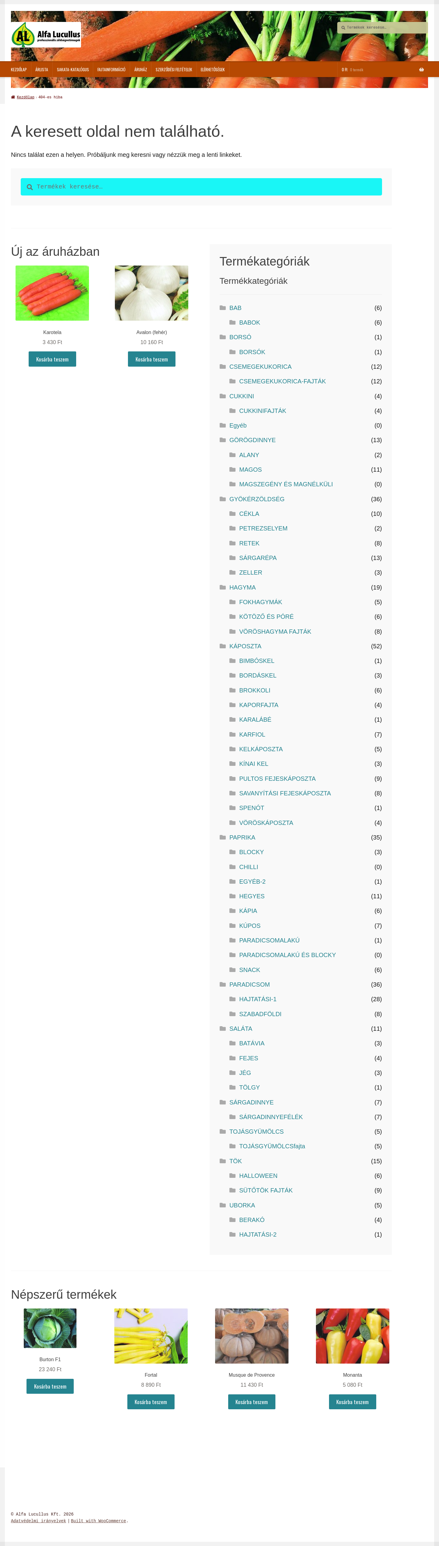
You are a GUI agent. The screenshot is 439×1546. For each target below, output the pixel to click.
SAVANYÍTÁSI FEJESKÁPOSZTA (285, 792)
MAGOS (250, 469)
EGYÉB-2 (252, 881)
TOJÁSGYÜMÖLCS (256, 1131)
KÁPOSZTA (245, 645)
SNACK (249, 969)
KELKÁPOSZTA (261, 748)
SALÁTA (240, 1028)
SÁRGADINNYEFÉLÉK (271, 1116)
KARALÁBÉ (255, 719)
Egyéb (238, 424)
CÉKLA (249, 513)
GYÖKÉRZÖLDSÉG (257, 498)
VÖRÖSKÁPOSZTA (266, 822)
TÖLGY (249, 1086)
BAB (235, 307)
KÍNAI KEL (253, 763)
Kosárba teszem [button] (52, 358)
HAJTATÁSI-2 (258, 1234)
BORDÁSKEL (257, 674)
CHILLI (248, 866)
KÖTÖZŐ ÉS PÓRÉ (266, 616)
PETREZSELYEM (263, 527)
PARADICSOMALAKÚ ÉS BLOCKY (287, 954)
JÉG (245, 1072)
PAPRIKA (242, 836)
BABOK (249, 322)
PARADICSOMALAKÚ (269, 939)
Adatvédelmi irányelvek (38, 1520)
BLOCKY (251, 851)
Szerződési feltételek (174, 69)
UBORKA (242, 1204)
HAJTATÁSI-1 (258, 998)
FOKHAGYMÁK (260, 601)
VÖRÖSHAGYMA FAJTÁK (275, 631)
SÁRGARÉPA (258, 557)
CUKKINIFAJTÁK (262, 410)
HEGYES (251, 895)
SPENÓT (251, 807)
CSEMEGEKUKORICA (260, 366)
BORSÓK (252, 351)
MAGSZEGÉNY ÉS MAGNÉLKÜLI (286, 483)
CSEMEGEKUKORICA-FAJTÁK (282, 380)
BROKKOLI (254, 689)
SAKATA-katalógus (73, 69)
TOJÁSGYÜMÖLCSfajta (272, 1145)
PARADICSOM (249, 984)
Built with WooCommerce (98, 1520)
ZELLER (250, 572)
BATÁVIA (251, 1042)
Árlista (41, 69)
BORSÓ (240, 336)
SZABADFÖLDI (260, 1013)
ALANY (249, 454)
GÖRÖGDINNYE (252, 439)
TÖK (235, 1160)
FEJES (248, 1057)
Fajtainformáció (111, 69)
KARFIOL (252, 734)
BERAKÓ (251, 1219)
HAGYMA (242, 586)
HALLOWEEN (258, 1175)
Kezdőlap (19, 69)
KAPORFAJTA (258, 704)
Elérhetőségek (213, 69)
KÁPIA (248, 910)
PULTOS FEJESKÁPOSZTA (277, 778)
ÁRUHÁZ (140, 69)
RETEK (249, 542)
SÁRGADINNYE (251, 1101)
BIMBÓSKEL (256, 660)
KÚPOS (249, 925)
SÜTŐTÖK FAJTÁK (266, 1189)
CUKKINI (241, 395)
